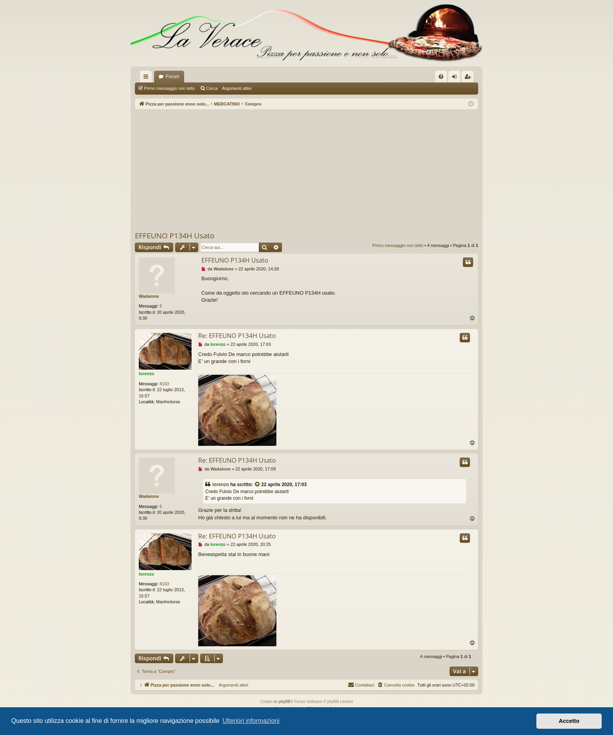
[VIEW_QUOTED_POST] (257, 484)
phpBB (284, 701)
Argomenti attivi (237, 88)
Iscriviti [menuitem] (469, 78)
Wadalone (149, 296)
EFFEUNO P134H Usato (174, 236)
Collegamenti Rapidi (147, 78)
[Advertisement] (306, 170)
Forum (172, 76)
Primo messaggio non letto (169, 88)
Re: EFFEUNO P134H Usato (237, 336)
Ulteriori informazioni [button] (251, 720)
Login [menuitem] (456, 78)
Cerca (211, 88)
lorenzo (146, 373)
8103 (164, 383)
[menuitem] (441, 76)
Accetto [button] (569, 721)
